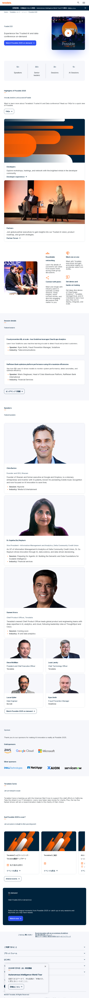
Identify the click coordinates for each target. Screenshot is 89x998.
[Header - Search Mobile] (78, 2)
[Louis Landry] (65, 650)
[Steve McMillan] (23, 650)
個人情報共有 (27, 993)
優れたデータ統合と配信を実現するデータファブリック (53, 931)
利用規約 (47, 993)
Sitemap (6, 993)
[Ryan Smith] (65, 685)
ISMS (54, 993)
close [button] (85, 8)
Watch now (14, 913)
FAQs (8, 111)
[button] (68, 33)
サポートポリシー (75, 993)
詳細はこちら (15, 987)
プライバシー (16, 993)
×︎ (44, 966)
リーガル (39, 993)
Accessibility (62, 993)
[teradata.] (6, 3)
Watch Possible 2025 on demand (19, 43)
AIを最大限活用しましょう (43, 929)
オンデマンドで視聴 (13, 387)
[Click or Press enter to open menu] (84, 2)
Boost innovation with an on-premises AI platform (51, 928)
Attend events (11, 874)
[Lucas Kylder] (23, 685)
